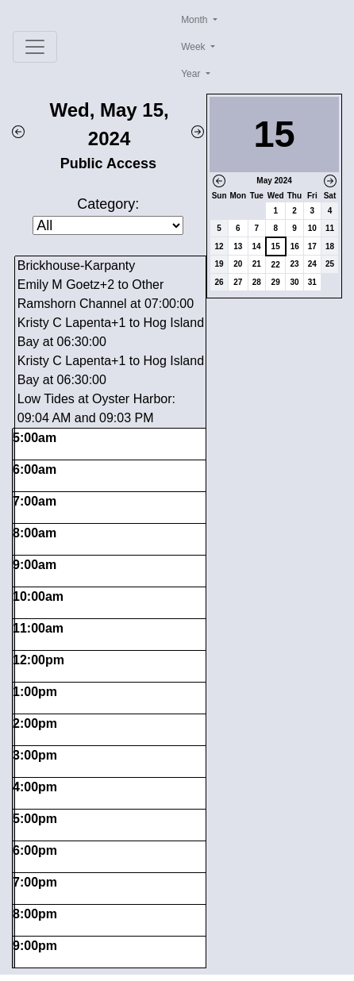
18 (329, 246)
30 (294, 282)
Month (195, 19)
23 (294, 264)
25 (329, 264)
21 (256, 264)
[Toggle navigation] (35, 47)
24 (312, 264)
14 (256, 246)
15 (275, 246)
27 (237, 282)
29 (275, 282)
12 (219, 246)
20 (237, 264)
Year (192, 73)
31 (312, 282)
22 (275, 264)
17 (312, 246)
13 (237, 246)
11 (329, 228)
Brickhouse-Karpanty (76, 265)
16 (295, 246)
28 (256, 282)
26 (219, 282)
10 (312, 228)
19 (219, 264)
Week (194, 46)
